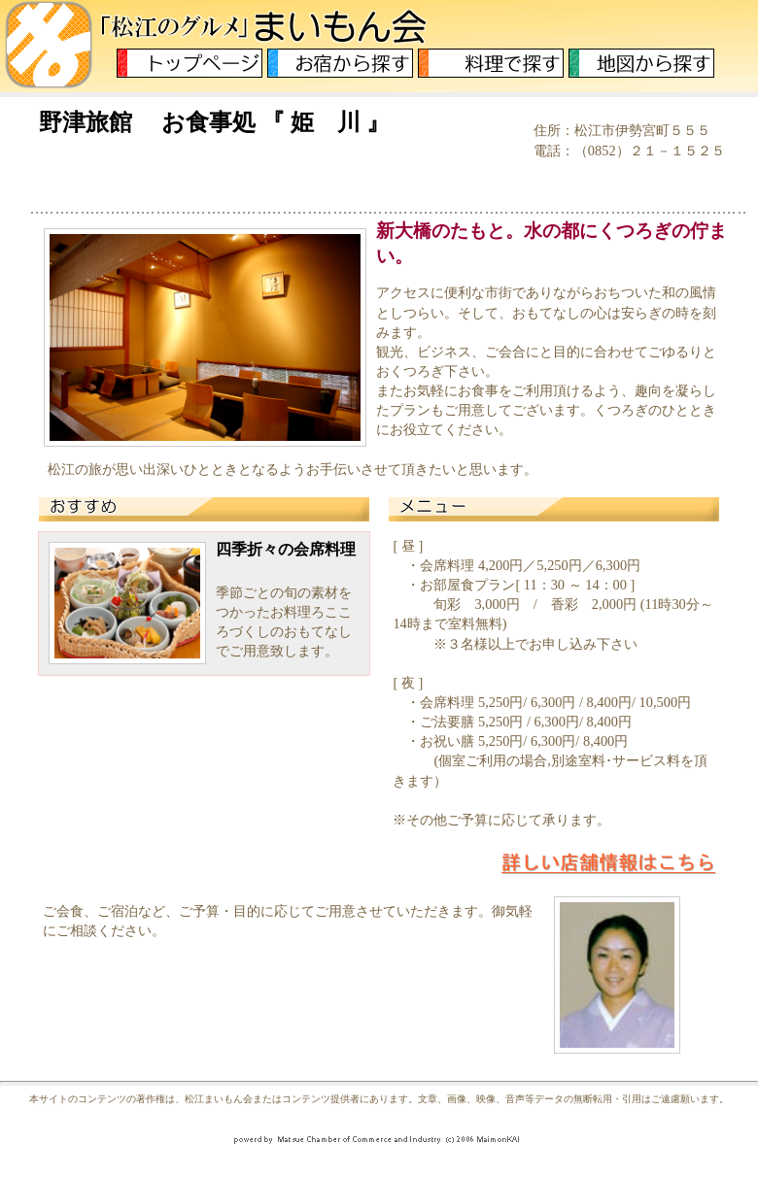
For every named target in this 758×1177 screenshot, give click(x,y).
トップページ (189, 63)
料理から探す (491, 63)
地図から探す (641, 63)
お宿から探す (340, 63)
